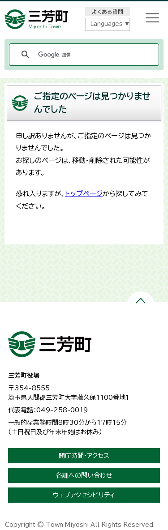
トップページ (84, 193)
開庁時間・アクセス (84, 456)
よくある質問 (107, 11)
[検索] (82, 54)
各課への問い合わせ (84, 475)
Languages (106, 24)
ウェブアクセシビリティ (84, 495)
